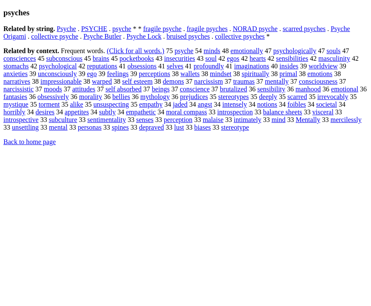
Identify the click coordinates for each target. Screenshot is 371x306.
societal (326, 104)
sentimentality (106, 119)
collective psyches (240, 36)
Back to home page (29, 141)
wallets (190, 73)
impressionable (61, 81)
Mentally (308, 119)
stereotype (235, 127)
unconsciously (57, 73)
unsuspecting (111, 104)
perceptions (154, 73)
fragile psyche (162, 28)
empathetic (141, 112)
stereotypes (233, 96)
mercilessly (346, 119)
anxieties (15, 73)
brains (101, 58)
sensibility (271, 89)
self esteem (137, 81)
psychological (58, 66)
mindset (220, 73)
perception (178, 119)
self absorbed (124, 89)
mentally (277, 81)
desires (45, 112)
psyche (121, 28)
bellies (121, 96)
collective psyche (54, 36)
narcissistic (18, 89)
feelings (118, 73)
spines (120, 127)
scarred (297, 96)
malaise (213, 119)
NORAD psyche (255, 28)
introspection (235, 112)
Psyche (66, 28)
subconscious (64, 58)
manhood (308, 89)
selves (175, 66)
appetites (77, 112)
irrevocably (332, 96)
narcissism (208, 81)
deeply (268, 96)
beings (161, 89)
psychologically (294, 50)
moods (53, 89)
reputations (102, 66)
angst (205, 104)
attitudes (83, 89)
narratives (16, 81)
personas (90, 127)
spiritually (255, 73)
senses (145, 119)
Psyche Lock (143, 36)
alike (76, 104)
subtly (107, 112)
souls (333, 50)
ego (92, 73)
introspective (21, 119)
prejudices (194, 96)
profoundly (209, 66)
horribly (14, 112)
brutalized (233, 89)
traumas (244, 81)
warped (102, 81)
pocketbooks (137, 58)
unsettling (25, 127)
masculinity (334, 58)
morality (90, 96)
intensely (235, 104)
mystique (16, 104)
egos (233, 58)
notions (267, 104)
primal (288, 73)
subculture (63, 119)
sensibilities (292, 58)
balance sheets (282, 112)
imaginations (251, 66)
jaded (180, 104)
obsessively (53, 96)
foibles (297, 104)
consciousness (318, 81)
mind (278, 119)
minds (212, 50)
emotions (320, 73)
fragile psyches (207, 28)
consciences (19, 58)
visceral (323, 112)
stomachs (16, 66)
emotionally (247, 50)
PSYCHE (94, 28)
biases (202, 127)
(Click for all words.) (135, 50)
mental (58, 127)
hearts (258, 58)
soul (211, 58)
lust (179, 127)
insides (289, 66)
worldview (322, 66)
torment (49, 104)
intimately (247, 119)
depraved (151, 127)
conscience (195, 89)
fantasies (15, 96)
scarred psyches (304, 28)
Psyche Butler (102, 36)
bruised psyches (188, 36)
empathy (151, 104)
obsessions (142, 66)
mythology (155, 96)
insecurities (179, 58)
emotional (344, 89)
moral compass (186, 112)
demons (173, 81)
